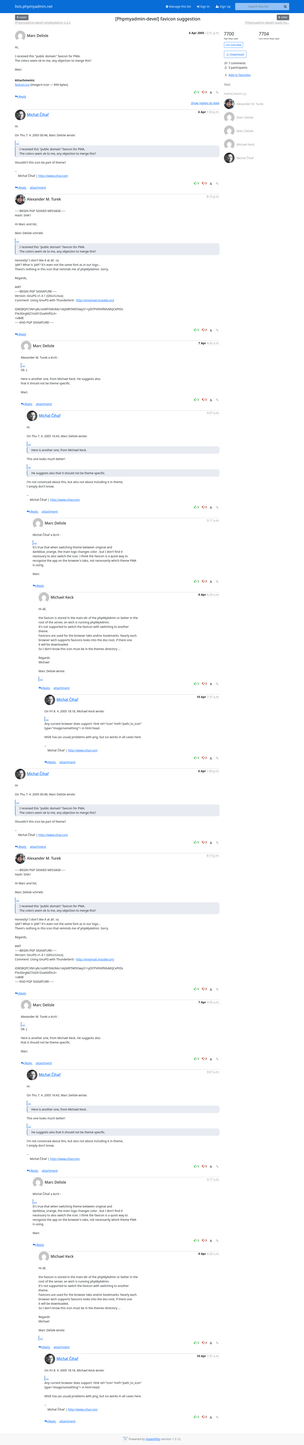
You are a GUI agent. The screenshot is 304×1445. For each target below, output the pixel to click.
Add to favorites (237, 75)
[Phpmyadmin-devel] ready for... (267, 22)
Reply (20, 96)
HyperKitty (153, 1439)
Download (235, 54)
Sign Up (223, 6)
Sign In (203, 6)
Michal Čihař (38, 114)
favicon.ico (22, 85)
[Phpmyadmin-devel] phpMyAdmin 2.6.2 (43, 22)
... (17, 143)
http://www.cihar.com (53, 176)
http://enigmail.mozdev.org (95, 300)
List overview (233, 45)
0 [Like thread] (197, 92)
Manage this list (178, 6)
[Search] (285, 6)
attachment (38, 188)
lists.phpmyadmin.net (34, 6)
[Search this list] (258, 6)
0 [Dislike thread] (204, 92)
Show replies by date (205, 103)
